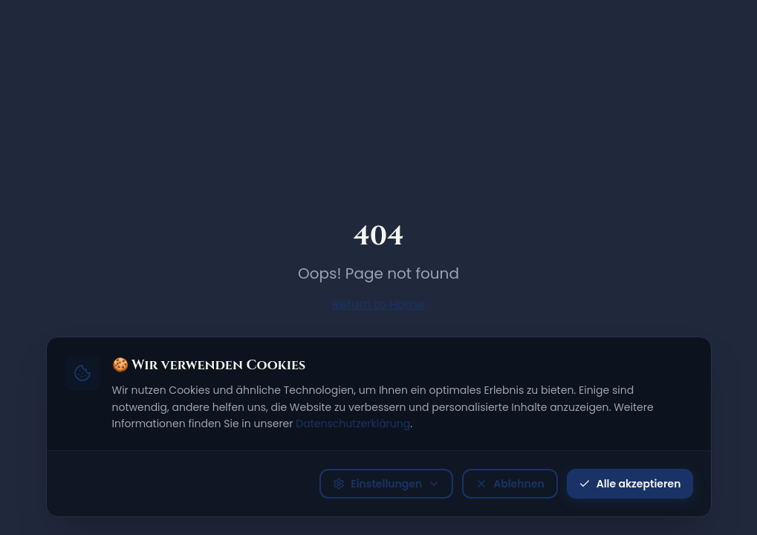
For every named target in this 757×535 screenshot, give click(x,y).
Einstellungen (386, 483)
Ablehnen (509, 483)
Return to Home (378, 304)
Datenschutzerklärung (353, 423)
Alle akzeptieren (630, 483)
